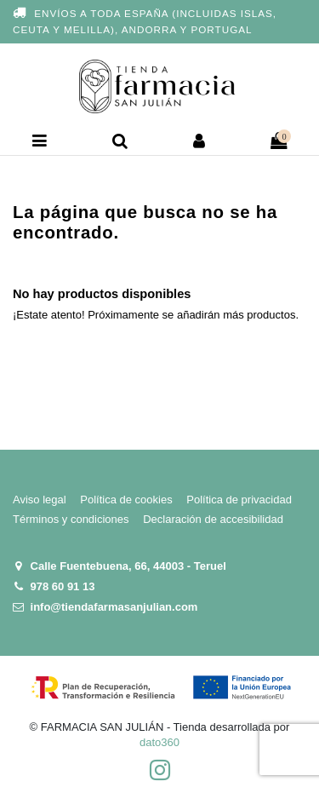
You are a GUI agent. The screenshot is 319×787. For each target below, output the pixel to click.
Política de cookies (126, 499)
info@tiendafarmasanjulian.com (114, 606)
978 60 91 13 (63, 586)
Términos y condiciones (71, 519)
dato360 (159, 742)
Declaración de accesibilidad (213, 519)
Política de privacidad (239, 499)
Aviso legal (39, 499)
